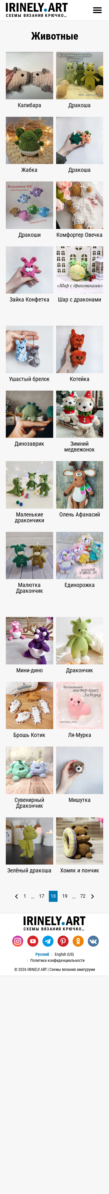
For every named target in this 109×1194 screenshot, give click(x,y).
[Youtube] (32, 941)
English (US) (64, 954)
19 (64, 896)
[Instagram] (17, 941)
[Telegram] (47, 941)
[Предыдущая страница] (16, 896)
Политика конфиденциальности (57, 960)
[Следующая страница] (93, 896)
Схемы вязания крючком (37, 10)
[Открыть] (97, 10)
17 (41, 896)
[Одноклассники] (78, 941)
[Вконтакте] (93, 941)
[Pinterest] (63, 941)
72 (82, 896)
